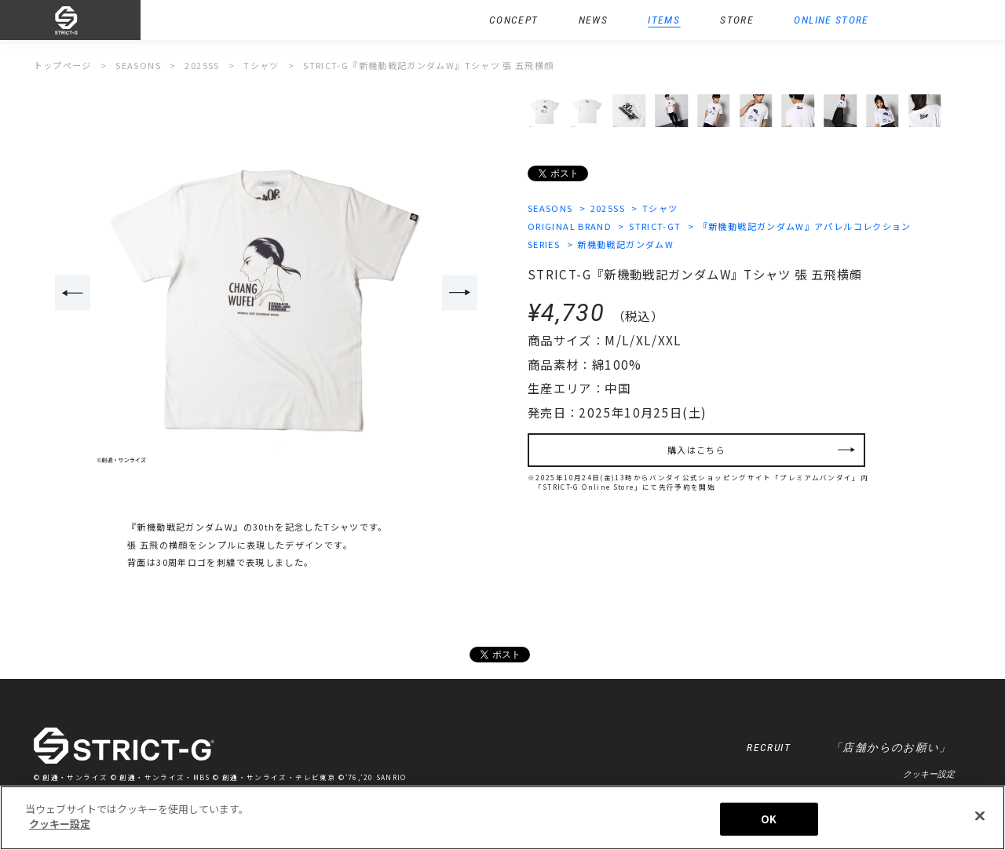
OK (769, 819)
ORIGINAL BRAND (570, 226)
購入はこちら (696, 449)
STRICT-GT (655, 226)
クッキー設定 (929, 774)
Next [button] (459, 293)
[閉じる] (980, 815)
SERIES (544, 244)
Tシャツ (660, 208)
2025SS (607, 208)
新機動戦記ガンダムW (625, 244)
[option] (266, 293)
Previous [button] (72, 293)
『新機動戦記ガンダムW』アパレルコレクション (805, 226)
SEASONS (550, 208)
